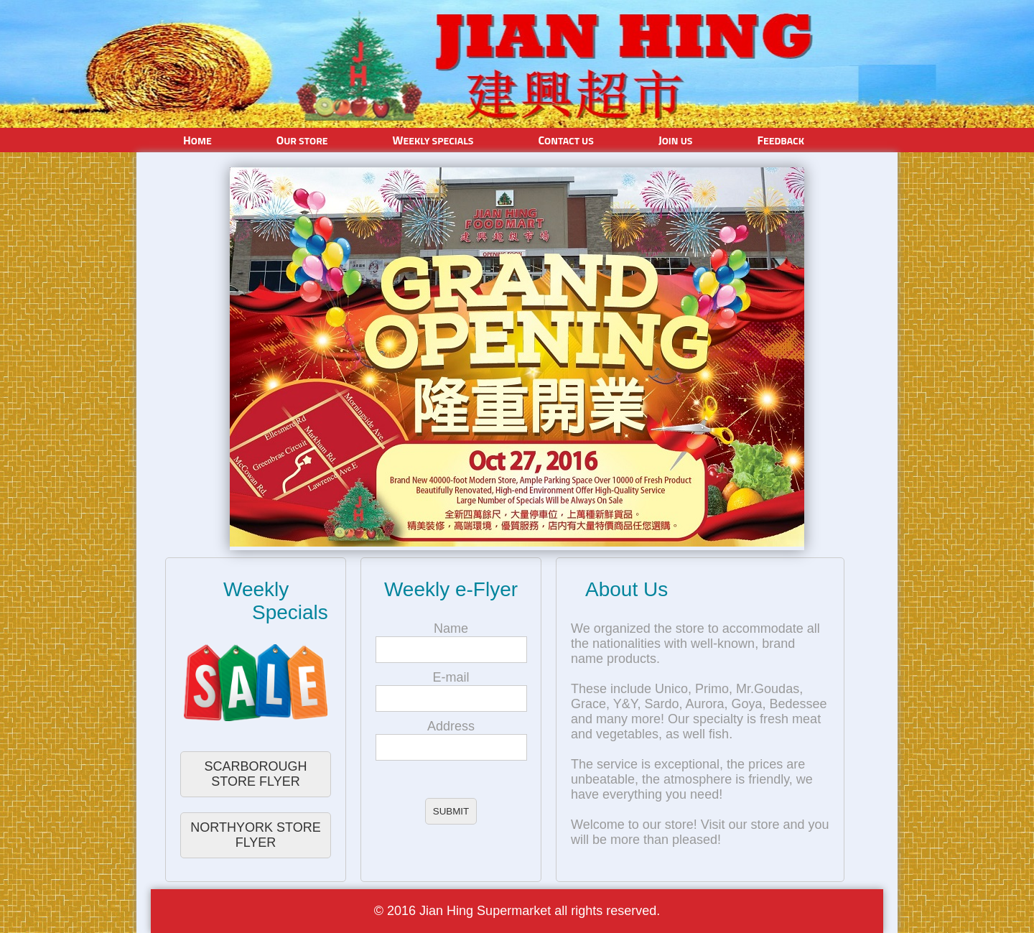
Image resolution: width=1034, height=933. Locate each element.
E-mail (450, 677)
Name (451, 628)
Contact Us (566, 140)
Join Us (675, 140)
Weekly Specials (433, 140)
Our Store (302, 140)
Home (197, 140)
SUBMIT (451, 811)
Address (451, 726)
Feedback (780, 140)
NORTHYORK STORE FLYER (255, 835)
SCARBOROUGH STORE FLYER (255, 774)
